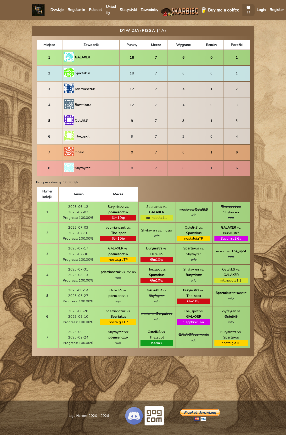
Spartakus (77, 73)
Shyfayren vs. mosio (156, 230)
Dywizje (57, 9)
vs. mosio (118, 272)
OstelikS (76, 120)
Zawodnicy (149, 9)
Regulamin (76, 9)
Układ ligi (111, 10)
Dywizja (130, 30)
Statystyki (128, 9)
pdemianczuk (79, 88)
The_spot (77, 136)
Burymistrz (77, 104)
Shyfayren (77, 167)
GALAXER (77, 57)
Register (276, 9)
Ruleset (95, 9)
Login (261, 9)
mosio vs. (193, 209)
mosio (74, 152)
